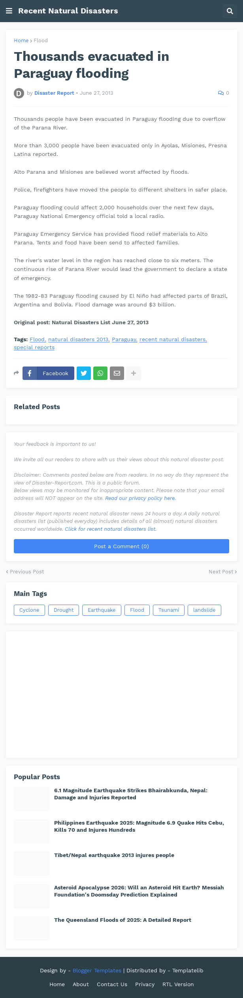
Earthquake (102, 610)
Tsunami (168, 610)
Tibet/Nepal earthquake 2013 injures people (114, 855)
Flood (41, 40)
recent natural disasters (172, 339)
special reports (34, 347)
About (81, 984)
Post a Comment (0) (121, 546)
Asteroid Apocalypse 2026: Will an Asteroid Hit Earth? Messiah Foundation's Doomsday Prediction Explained (139, 891)
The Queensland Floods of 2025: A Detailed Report (122, 920)
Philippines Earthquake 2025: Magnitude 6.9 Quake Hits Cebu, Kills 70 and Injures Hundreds (139, 826)
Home (21, 40)
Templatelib (187, 970)
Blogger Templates (97, 970)
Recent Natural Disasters (68, 10)
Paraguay (124, 339)
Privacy (144, 984)
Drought (63, 610)
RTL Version (178, 984)
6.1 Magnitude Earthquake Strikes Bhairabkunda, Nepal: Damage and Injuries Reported (130, 794)
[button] (9, 11)
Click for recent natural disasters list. (110, 529)
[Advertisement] (121, 694)
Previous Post (27, 571)
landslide (204, 610)
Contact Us (112, 984)
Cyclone (29, 610)
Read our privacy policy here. (140, 498)
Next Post (221, 571)
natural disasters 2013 (78, 339)
